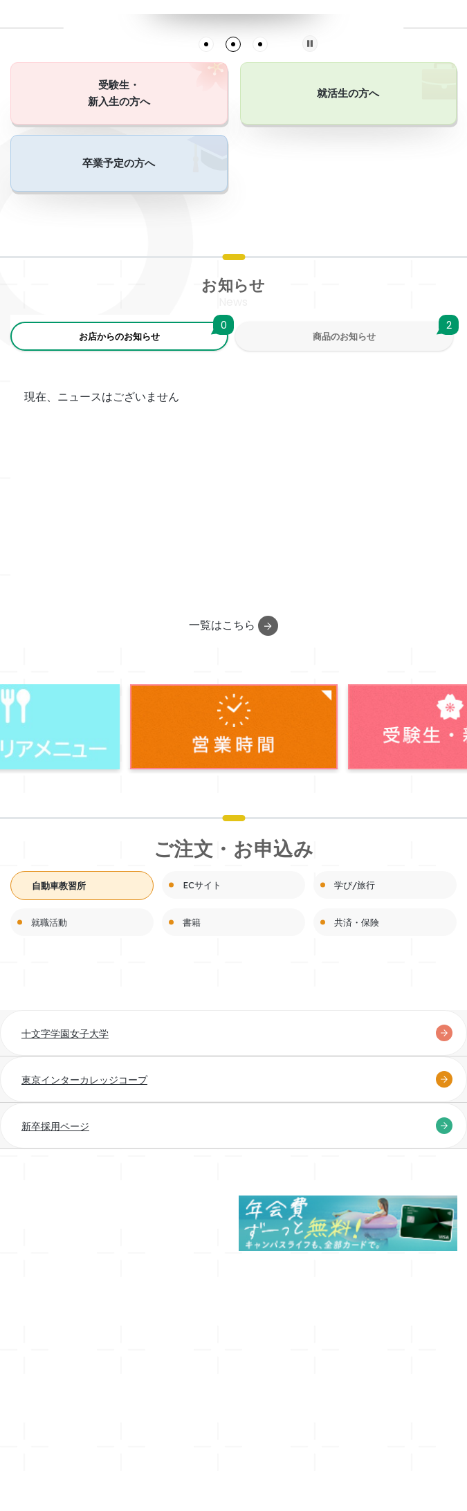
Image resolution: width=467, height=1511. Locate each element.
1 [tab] (206, 44)
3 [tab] (260, 44)
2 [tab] (233, 44)
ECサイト (202, 884)
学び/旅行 (354, 884)
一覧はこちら (233, 626)
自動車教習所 (59, 885)
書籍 (192, 922)
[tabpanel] (233, 14)
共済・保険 (356, 922)
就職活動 (49, 922)
